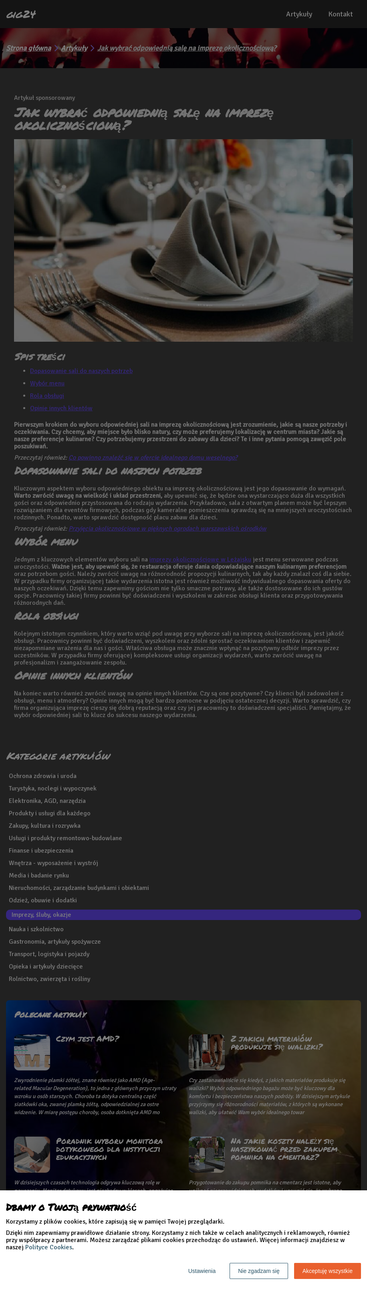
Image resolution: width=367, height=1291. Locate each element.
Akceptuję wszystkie (327, 1271)
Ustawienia (202, 1271)
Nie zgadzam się (259, 1271)
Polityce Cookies (48, 1247)
